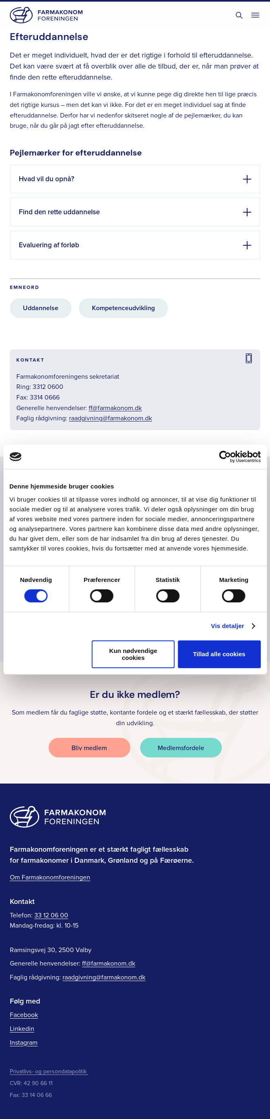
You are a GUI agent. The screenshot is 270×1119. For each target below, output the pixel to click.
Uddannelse (40, 308)
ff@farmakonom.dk (115, 407)
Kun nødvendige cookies (133, 654)
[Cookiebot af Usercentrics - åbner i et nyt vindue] (225, 457)
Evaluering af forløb (49, 245)
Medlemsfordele (181, 747)
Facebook (24, 1014)
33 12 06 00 (51, 914)
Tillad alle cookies (219, 654)
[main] (135, 331)
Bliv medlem (89, 747)
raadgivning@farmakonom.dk (110, 417)
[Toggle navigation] (255, 15)
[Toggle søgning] (239, 15)
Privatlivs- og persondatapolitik (49, 1071)
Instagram (24, 1042)
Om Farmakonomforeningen (50, 877)
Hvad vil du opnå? (46, 179)
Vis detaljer (227, 625)
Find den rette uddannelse (59, 212)
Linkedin (22, 1028)
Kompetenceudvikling (123, 308)
